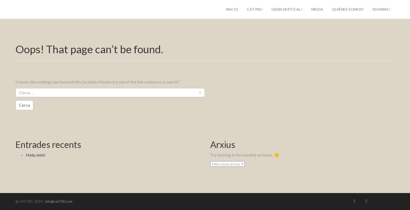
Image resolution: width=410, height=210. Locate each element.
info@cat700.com (58, 201)
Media (317, 9)
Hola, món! (35, 154)
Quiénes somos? (348, 9)
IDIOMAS (381, 9)
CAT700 (255, 9)
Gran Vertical (287, 9)
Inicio (232, 9)
